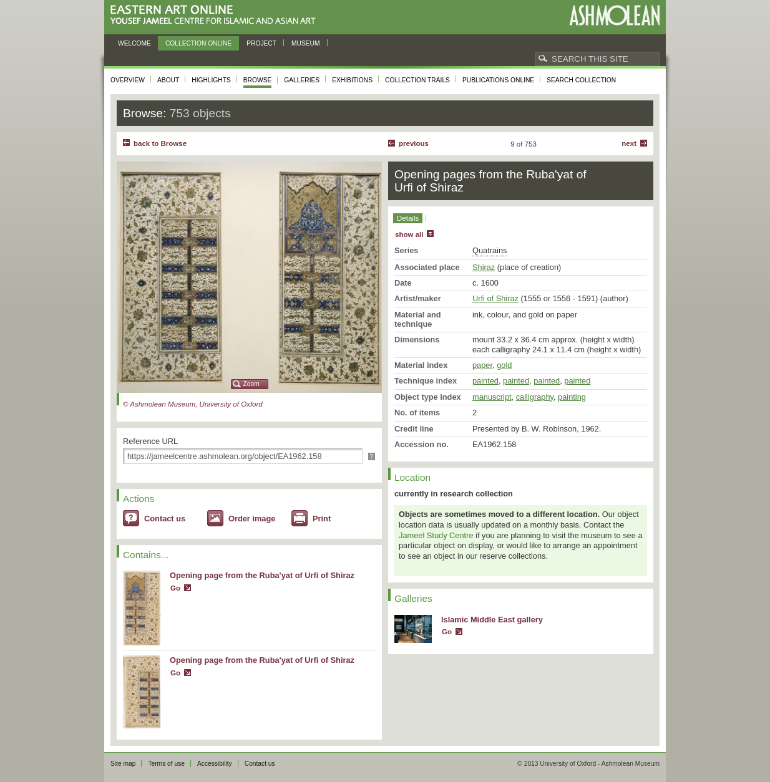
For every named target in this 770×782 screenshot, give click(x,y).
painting (572, 397)
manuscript (492, 397)
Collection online (198, 43)
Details (408, 218)
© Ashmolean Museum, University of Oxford (193, 404)
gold (504, 365)
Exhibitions (352, 80)
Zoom (251, 383)
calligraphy (534, 397)
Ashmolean (614, 15)
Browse (257, 80)
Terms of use (166, 763)
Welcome (134, 43)
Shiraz (483, 267)
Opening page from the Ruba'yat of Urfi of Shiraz (262, 575)
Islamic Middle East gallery (492, 619)
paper (482, 365)
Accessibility (214, 763)
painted (485, 380)
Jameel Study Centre (436, 535)
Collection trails (417, 80)
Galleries (301, 80)
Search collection (581, 80)
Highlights (211, 80)
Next (628, 143)
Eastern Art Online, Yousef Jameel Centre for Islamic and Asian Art (216, 15)
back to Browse (160, 143)
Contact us (164, 518)
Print (322, 518)
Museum (305, 43)
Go (175, 588)
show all (409, 234)
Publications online (498, 80)
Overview (127, 80)
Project (261, 43)
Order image (251, 518)
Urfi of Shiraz (495, 298)
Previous (414, 143)
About (168, 80)
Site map (122, 763)
